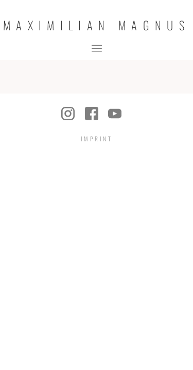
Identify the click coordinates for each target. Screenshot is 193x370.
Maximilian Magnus (96, 25)
